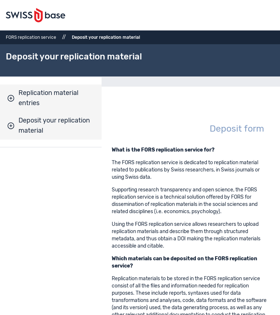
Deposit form (237, 128)
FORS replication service (31, 37)
